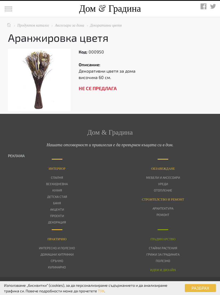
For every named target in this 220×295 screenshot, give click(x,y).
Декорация (57, 222)
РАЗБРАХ (200, 287)
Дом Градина (110, 8)
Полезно (163, 261)
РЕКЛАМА (16, 155)
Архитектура (163, 208)
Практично (57, 239)
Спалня (57, 177)
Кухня (57, 190)
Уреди (163, 184)
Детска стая (57, 196)
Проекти (57, 216)
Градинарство (162, 239)
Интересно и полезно (57, 248)
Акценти (57, 209)
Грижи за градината (162, 254)
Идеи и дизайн (163, 270)
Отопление (163, 190)
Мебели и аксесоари (163, 177)
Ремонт (163, 215)
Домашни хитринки (57, 254)
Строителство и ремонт (163, 199)
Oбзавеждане (163, 169)
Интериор (57, 169)
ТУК (101, 291)
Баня (57, 203)
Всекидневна (57, 184)
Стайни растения (163, 248)
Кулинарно (57, 267)
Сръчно (57, 261)
